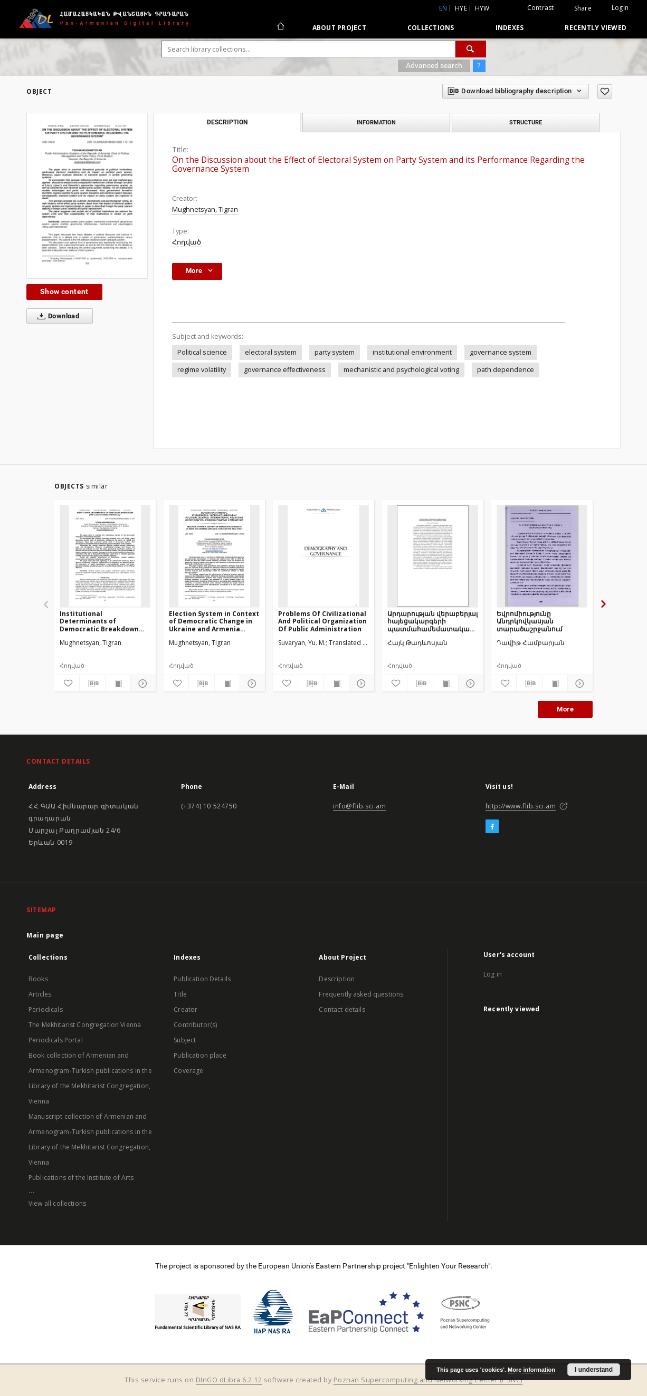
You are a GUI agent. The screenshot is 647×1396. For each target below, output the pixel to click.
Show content (64, 291)
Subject (185, 1040)
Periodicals (45, 1009)
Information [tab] (376, 122)
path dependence (505, 369)
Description (337, 978)
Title (180, 994)
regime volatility (201, 369)
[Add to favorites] (604, 91)
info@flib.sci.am (359, 806)
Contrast (540, 7)
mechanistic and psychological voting (401, 369)
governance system (500, 352)
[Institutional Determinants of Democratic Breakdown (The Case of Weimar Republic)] (105, 556)
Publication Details (202, 978)
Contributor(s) (195, 1024)
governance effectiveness (285, 369)
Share (583, 8)
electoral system (271, 352)
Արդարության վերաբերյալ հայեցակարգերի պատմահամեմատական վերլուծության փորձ (432, 621)
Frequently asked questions (361, 994)
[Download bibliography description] (92, 683)
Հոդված (186, 242)
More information (531, 1369)
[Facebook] (492, 827)
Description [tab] (227, 122)
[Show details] (141, 683)
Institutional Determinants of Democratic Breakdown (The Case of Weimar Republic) (99, 621)
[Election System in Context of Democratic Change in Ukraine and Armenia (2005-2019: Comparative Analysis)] (214, 556)
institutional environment (412, 352)
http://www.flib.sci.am (521, 806)
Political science (202, 352)
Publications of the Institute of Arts (81, 1177)
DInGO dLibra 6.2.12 (229, 1379)
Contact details (342, 1009)
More (565, 709)
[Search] (470, 49)
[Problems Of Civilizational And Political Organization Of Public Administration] (323, 556)
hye (461, 8)
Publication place (200, 1055)
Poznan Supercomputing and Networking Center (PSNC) (428, 1379)
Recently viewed (595, 27)
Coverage (188, 1070)
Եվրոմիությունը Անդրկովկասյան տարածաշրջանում (530, 621)
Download (56, 316)
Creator (185, 1009)
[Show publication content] (118, 683)
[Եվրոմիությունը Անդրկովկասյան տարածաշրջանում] (542, 556)
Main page (45, 935)
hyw (482, 8)
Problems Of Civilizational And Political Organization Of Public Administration (322, 621)
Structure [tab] (525, 122)
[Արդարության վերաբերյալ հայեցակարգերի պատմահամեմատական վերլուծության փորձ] (433, 556)
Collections (430, 27)
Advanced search (434, 65)
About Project (339, 27)
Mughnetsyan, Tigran (205, 209)
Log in (492, 974)
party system (335, 352)
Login (620, 7)
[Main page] (280, 27)
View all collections (57, 1203)
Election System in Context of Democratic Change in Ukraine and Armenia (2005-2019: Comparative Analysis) (214, 621)
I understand (594, 1369)
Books (38, 978)
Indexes (510, 27)
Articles (39, 994)
